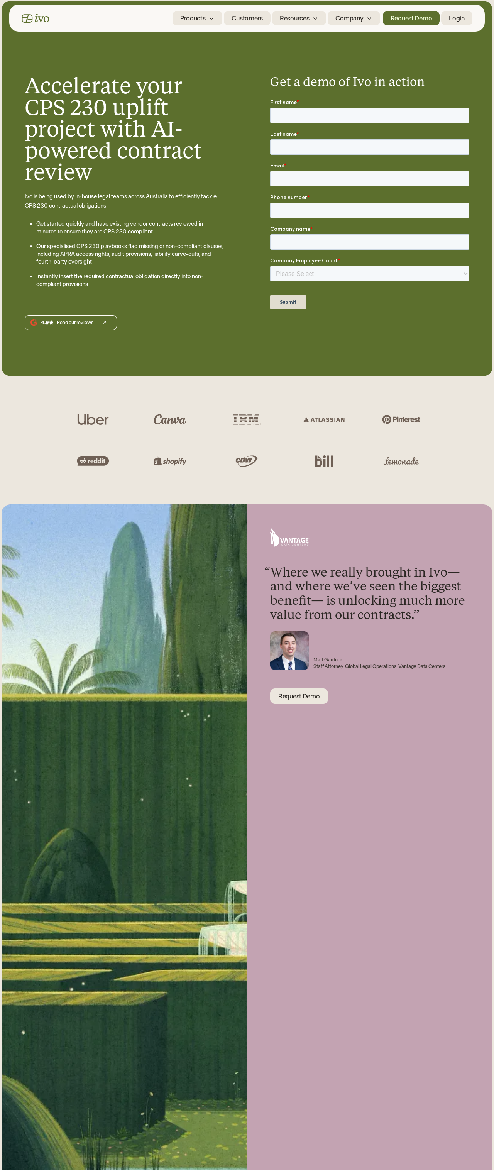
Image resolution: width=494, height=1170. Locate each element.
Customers (247, 18)
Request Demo (411, 18)
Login (457, 18)
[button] (198, 18)
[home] (35, 18)
